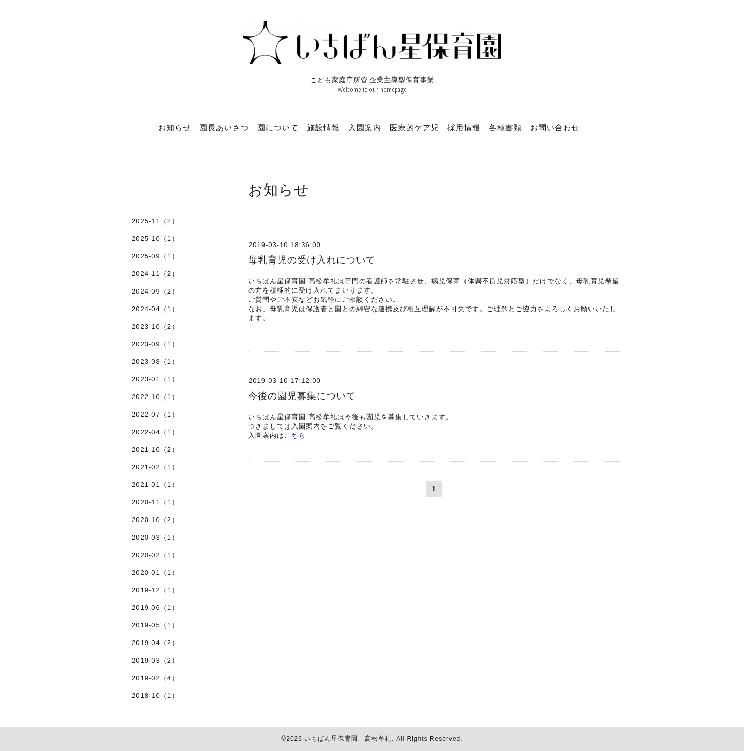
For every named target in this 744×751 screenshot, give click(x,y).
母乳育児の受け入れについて (312, 260)
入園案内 (364, 127)
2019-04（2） (155, 643)
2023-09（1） (155, 344)
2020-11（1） (155, 502)
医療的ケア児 (414, 127)
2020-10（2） (155, 520)
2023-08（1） (155, 361)
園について (278, 127)
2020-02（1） (155, 555)
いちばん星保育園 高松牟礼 (348, 738)
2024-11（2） (155, 274)
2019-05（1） (155, 625)
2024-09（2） (155, 291)
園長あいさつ (224, 127)
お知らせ (174, 127)
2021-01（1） (155, 484)
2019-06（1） (155, 607)
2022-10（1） (155, 397)
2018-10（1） (155, 695)
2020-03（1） (155, 537)
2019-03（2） (155, 660)
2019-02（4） (155, 678)
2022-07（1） (155, 414)
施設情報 (323, 127)
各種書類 (505, 127)
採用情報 (464, 127)
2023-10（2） (155, 326)
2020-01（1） (155, 572)
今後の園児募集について (302, 396)
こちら (295, 435)
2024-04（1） (155, 309)
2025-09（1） (155, 256)
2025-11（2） (155, 221)
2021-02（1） (155, 467)
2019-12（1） (155, 590)
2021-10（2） (155, 449)
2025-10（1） (155, 238)
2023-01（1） (155, 379)
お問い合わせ (555, 127)
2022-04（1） (155, 432)
